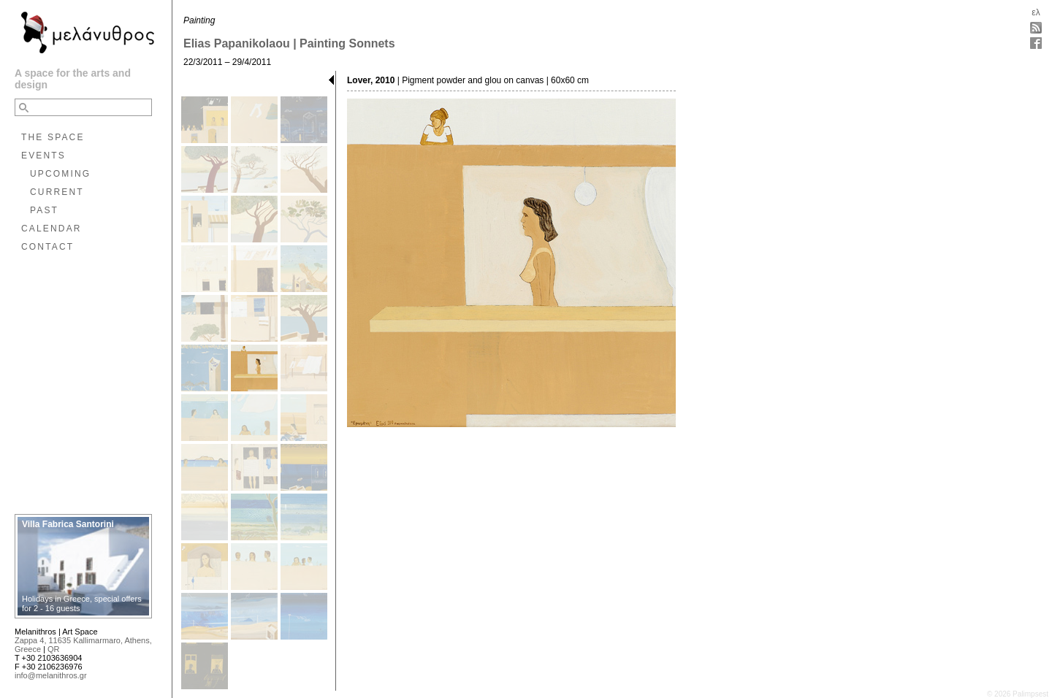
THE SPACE (53, 137)
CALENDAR (51, 228)
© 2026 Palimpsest (1017, 694)
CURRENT (57, 192)
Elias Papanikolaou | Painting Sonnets (289, 43)
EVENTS (43, 155)
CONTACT (47, 247)
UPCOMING (60, 174)
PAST (44, 210)
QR (53, 649)
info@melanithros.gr (51, 675)
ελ (1036, 12)
